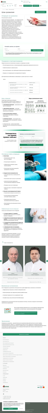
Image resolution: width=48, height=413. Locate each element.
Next (47, 261)
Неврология (5, 349)
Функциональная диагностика (8, 344)
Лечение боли (5, 348)
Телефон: (33, 136)
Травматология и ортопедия (8, 358)
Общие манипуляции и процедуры (9, 356)
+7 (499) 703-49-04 (26, 1)
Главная (3, 9)
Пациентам (5, 377)
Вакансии (4, 365)
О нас (4, 375)
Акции (20, 5)
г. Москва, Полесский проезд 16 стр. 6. (7, 4)
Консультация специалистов (8, 353)
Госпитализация (6, 339)
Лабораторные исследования (8, 361)
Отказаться (21, 408)
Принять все (10, 408)
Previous (1, 261)
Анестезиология (6, 341)
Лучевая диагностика (7, 351)
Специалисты (5, 382)
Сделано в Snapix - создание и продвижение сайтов (24, 411)
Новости (4, 379)
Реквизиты (5, 368)
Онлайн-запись (35, 5)
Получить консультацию (37, 50)
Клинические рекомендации (25, 403)
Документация (5, 370)
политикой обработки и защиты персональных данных (14, 53)
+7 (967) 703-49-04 (7, 397)
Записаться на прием (27, 5)
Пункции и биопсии (6, 346)
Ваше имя (21, 136)
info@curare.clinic (26, 2)
